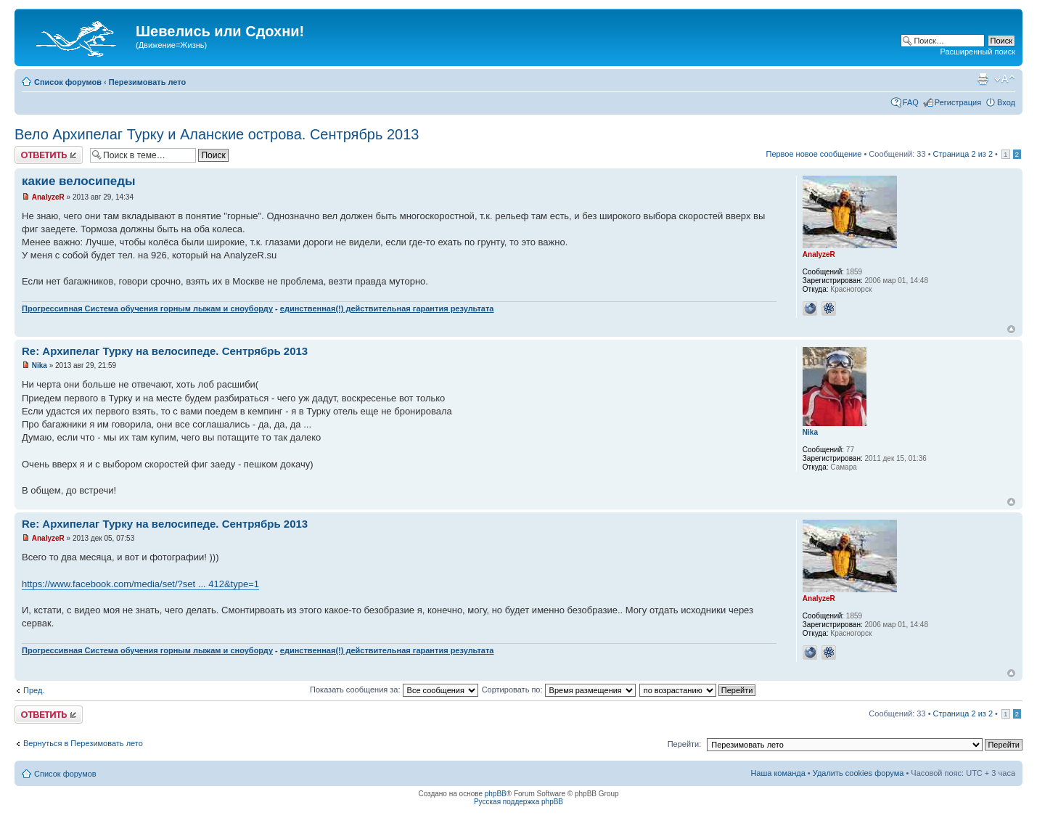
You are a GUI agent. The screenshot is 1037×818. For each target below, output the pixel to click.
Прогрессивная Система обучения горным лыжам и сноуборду (147, 308)
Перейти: (685, 744)
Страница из (963, 154)
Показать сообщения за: (394, 689)
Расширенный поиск (977, 51)
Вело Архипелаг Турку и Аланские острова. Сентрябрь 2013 (217, 134)
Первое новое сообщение (813, 154)
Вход (1006, 102)
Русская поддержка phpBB (518, 802)
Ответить (49, 155)
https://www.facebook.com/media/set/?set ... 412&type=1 (140, 583)
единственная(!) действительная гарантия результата (387, 308)
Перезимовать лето (148, 82)
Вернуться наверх (1011, 329)
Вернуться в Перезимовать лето (83, 743)
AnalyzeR (48, 197)
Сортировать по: (559, 689)
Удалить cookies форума (858, 773)
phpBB (496, 794)
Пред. (33, 690)
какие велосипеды (78, 181)
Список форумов (68, 82)
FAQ (911, 102)
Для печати (983, 79)
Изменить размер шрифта (1004, 79)
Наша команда (777, 773)
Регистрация (958, 102)
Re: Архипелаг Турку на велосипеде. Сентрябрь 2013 (165, 351)
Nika (39, 365)
